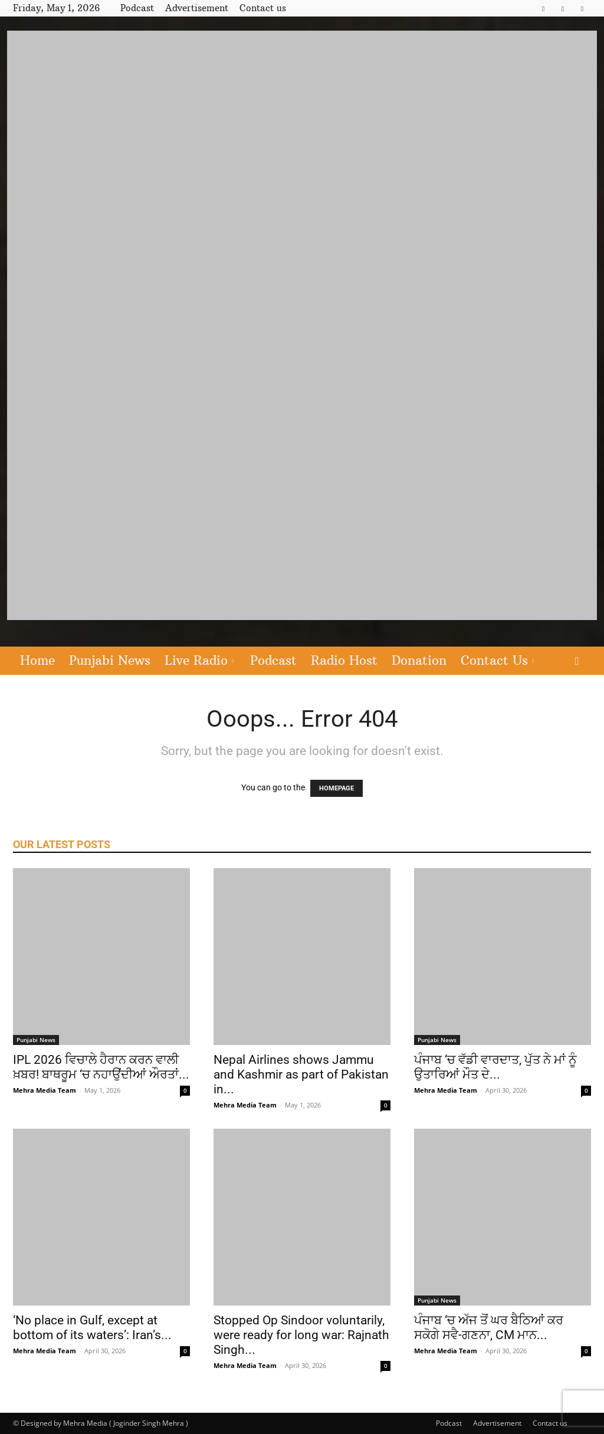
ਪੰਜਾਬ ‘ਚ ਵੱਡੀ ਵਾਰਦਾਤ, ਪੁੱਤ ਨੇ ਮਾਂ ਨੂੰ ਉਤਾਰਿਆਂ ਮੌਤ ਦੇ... (495, 1067)
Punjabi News (109, 660)
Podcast (137, 8)
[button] (577, 661)
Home (37, 660)
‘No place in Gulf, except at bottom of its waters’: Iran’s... (92, 1327)
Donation (419, 660)
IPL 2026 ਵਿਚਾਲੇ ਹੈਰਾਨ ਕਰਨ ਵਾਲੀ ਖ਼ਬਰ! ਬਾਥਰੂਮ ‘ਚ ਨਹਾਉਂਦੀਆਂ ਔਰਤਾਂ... (101, 1067)
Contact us (262, 8)
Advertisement (196, 8)
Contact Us (497, 660)
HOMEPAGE (336, 788)
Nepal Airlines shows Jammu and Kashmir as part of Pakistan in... (301, 1074)
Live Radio (199, 660)
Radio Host (344, 660)
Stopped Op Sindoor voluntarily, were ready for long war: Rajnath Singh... (301, 1335)
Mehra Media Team (44, 1090)
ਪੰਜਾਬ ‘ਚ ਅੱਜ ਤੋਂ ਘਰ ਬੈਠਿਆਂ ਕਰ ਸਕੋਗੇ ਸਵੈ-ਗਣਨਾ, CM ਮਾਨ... (488, 1327)
